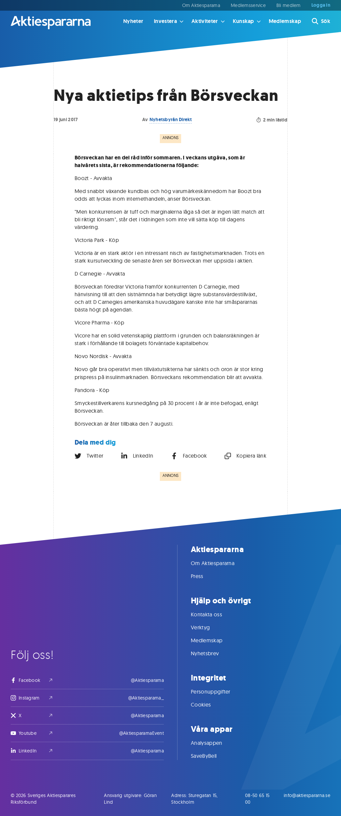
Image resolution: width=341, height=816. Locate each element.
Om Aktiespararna (201, 5)
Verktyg (207, 627)
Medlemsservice (248, 5)
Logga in (320, 5)
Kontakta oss (213, 614)
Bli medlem (288, 5)
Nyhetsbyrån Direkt (171, 119)
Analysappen (213, 742)
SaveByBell (210, 755)
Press (204, 576)
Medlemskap (285, 21)
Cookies (207, 704)
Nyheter (133, 21)
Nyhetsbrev (211, 653)
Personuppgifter (217, 691)
